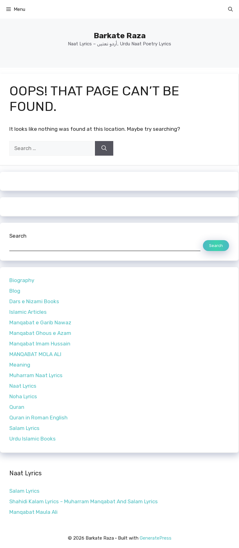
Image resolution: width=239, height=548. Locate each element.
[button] (230, 9)
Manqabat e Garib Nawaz (40, 322)
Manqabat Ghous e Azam (40, 333)
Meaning (19, 365)
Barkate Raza (120, 35)
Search (17, 236)
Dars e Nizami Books (34, 301)
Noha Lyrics (23, 396)
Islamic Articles (28, 312)
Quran (16, 407)
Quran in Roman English (38, 417)
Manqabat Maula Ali (33, 512)
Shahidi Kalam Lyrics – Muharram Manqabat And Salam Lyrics (83, 501)
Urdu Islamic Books (32, 439)
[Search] (104, 148)
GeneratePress (155, 538)
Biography (21, 280)
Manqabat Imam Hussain (39, 343)
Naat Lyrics (22, 386)
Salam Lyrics (24, 428)
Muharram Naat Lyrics (36, 375)
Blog (14, 291)
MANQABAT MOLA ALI (35, 354)
